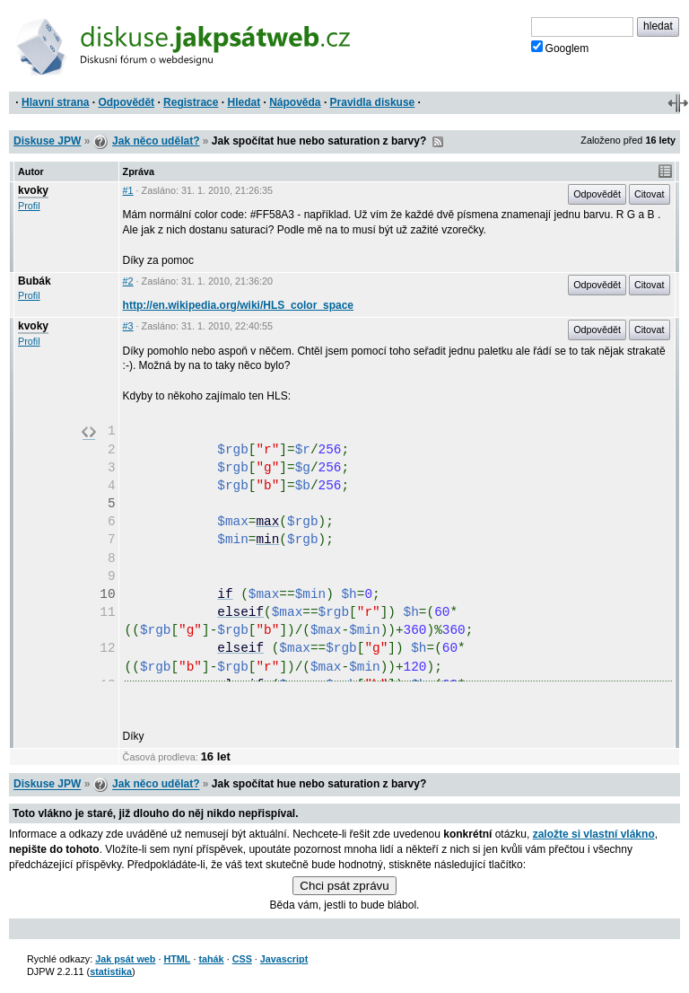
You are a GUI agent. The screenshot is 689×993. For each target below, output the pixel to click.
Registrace (190, 102)
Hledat (243, 102)
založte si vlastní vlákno (594, 834)
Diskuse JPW (47, 141)
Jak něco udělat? (155, 141)
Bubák (34, 281)
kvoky (33, 190)
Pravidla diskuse (372, 102)
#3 (128, 326)
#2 (128, 281)
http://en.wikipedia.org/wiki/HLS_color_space (238, 305)
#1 (128, 190)
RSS (437, 141)
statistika (111, 971)
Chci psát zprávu (344, 885)
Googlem (560, 47)
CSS (242, 958)
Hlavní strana (55, 102)
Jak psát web (125, 958)
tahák (210, 958)
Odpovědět (126, 102)
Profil (29, 205)
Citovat (649, 194)
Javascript (284, 958)
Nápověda (294, 102)
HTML (176, 958)
